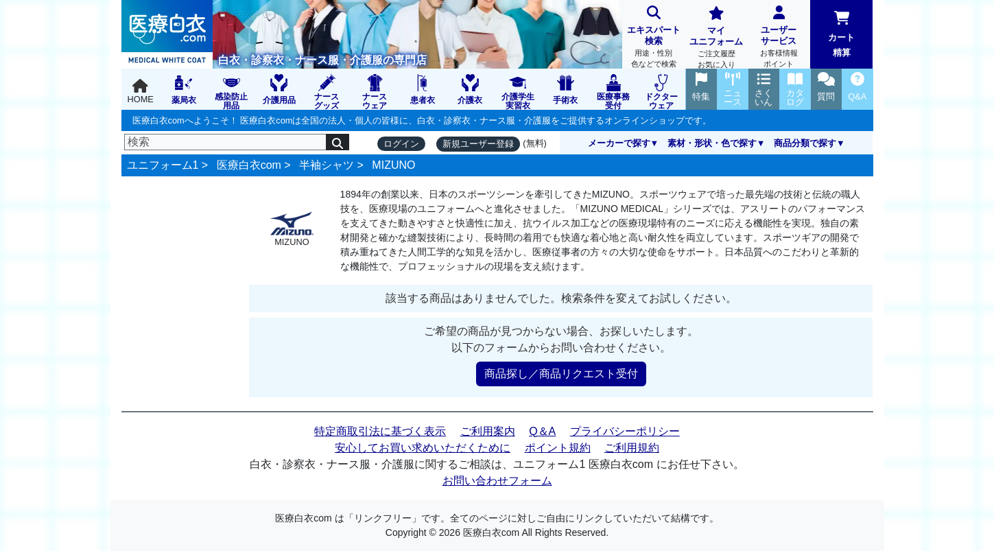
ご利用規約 (631, 448)
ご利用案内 (487, 431)
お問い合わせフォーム (497, 480)
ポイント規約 (558, 448)
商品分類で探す (805, 143)
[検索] (225, 142)
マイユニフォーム (715, 38)
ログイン (401, 144)
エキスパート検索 (653, 38)
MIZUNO (393, 165)
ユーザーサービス (778, 38)
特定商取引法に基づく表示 (380, 431)
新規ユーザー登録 (478, 144)
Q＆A (542, 431)
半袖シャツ (326, 165)
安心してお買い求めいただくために (422, 448)
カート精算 (841, 34)
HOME (141, 91)
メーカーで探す (619, 143)
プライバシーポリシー (625, 431)
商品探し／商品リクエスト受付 (561, 373)
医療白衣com (249, 165)
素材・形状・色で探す (712, 143)
